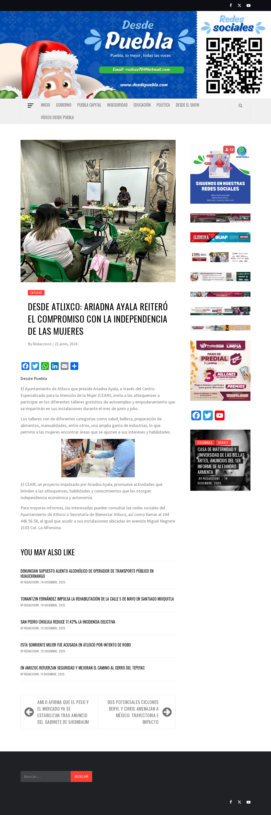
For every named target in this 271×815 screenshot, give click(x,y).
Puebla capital (89, 105)
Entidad (36, 292)
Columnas (205, 442)
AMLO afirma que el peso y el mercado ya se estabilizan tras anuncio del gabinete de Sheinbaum (63, 712)
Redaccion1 (43, 343)
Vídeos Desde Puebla (57, 117)
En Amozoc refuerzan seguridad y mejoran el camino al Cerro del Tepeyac (83, 668)
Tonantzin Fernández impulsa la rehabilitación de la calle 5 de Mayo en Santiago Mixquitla (97, 599)
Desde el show (187, 105)
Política (163, 105)
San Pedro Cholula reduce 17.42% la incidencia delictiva (68, 622)
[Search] (240, 105)
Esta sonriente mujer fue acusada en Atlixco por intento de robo (76, 645)
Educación (142, 105)
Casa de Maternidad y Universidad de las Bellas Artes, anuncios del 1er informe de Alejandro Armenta (221, 460)
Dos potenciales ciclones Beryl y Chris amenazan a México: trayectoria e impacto (133, 712)
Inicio (45, 105)
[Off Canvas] (30, 105)
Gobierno (63, 105)
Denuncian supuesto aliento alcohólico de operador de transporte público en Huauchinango (87, 573)
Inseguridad (117, 105)
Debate (223, 442)
